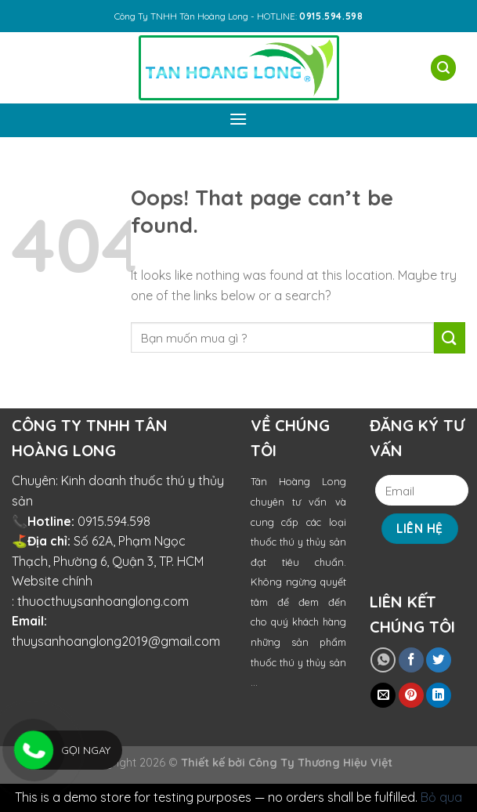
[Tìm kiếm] (443, 68)
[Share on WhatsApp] (383, 659)
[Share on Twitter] (438, 659)
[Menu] (239, 118)
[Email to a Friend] (383, 695)
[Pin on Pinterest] (411, 695)
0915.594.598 (114, 521)
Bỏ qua (441, 797)
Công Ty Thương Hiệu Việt (320, 763)
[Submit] (449, 337)
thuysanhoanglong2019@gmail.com (116, 641)
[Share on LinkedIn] (438, 695)
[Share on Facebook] (411, 659)
